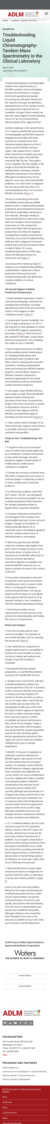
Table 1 (25, 258)
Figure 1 (28, 193)
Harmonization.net (10, 1067)
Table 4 (23, 640)
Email (5, 1054)
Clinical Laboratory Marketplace (16, 1079)
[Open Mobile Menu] (46, 14)
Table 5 (9, 739)
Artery (5, 1108)
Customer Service (10, 1113)
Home (5, 21)
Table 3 (20, 333)
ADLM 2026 (7, 1102)
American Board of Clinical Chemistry (19, 1075)
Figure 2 (38, 417)
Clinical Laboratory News (25, 21)
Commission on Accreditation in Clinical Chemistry (24, 1071)
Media (5, 1118)
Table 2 (28, 314)
